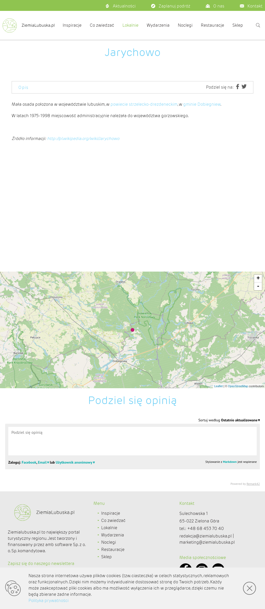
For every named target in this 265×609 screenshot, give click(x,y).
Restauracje (212, 25)
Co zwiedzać (102, 25)
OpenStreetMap (238, 386)
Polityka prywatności (48, 600)
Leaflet (218, 386)
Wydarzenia (158, 25)
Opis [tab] (23, 87)
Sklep (237, 25)
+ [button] (258, 278)
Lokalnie (130, 25)
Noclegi (185, 25)
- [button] (258, 286)
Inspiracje (72, 25)
